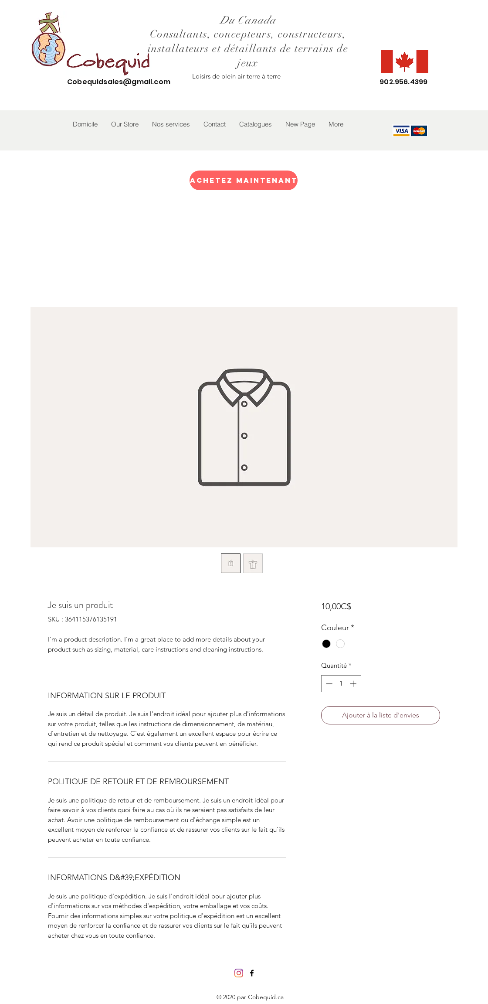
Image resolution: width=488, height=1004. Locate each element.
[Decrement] (328, 684)
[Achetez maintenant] (244, 180)
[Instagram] (238, 973)
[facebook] (251, 973)
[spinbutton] (341, 684)
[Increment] (354, 684)
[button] (124, 124)
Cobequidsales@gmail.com (118, 82)
